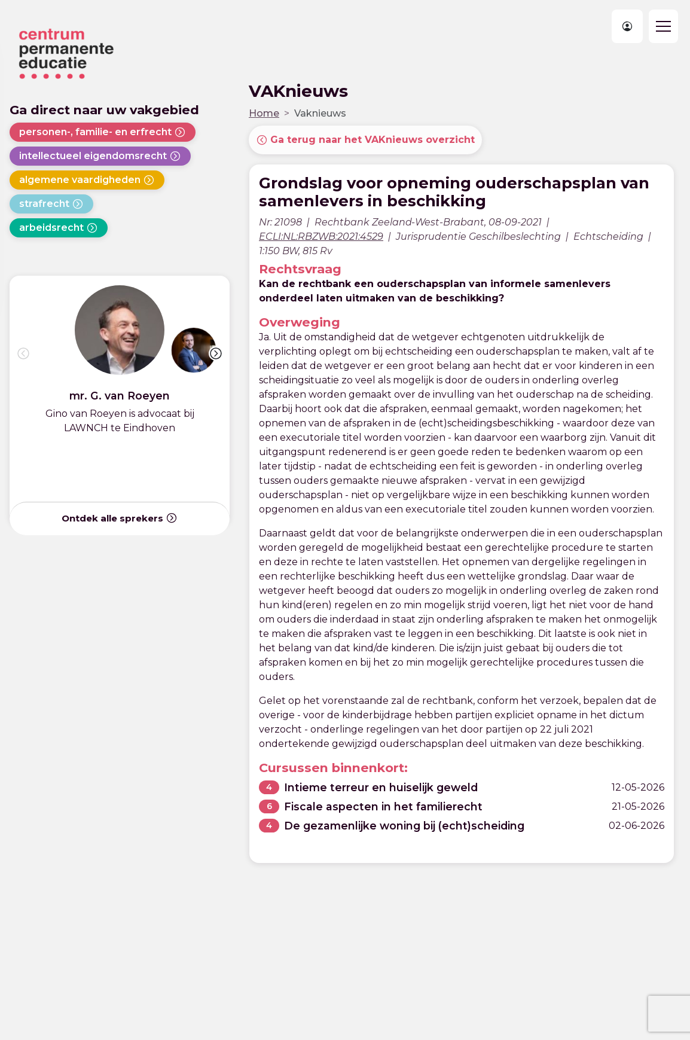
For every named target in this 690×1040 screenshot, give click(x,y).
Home (264, 113)
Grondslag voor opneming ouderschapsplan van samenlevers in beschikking (454, 192)
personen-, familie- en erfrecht (102, 132)
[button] (216, 353)
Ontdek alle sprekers (120, 518)
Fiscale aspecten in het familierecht (383, 806)
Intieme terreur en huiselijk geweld (381, 787)
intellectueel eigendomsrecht (100, 156)
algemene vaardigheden (87, 180)
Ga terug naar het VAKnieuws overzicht (365, 140)
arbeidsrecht (58, 228)
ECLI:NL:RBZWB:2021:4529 (321, 236)
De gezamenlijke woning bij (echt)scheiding (404, 825)
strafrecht (51, 204)
